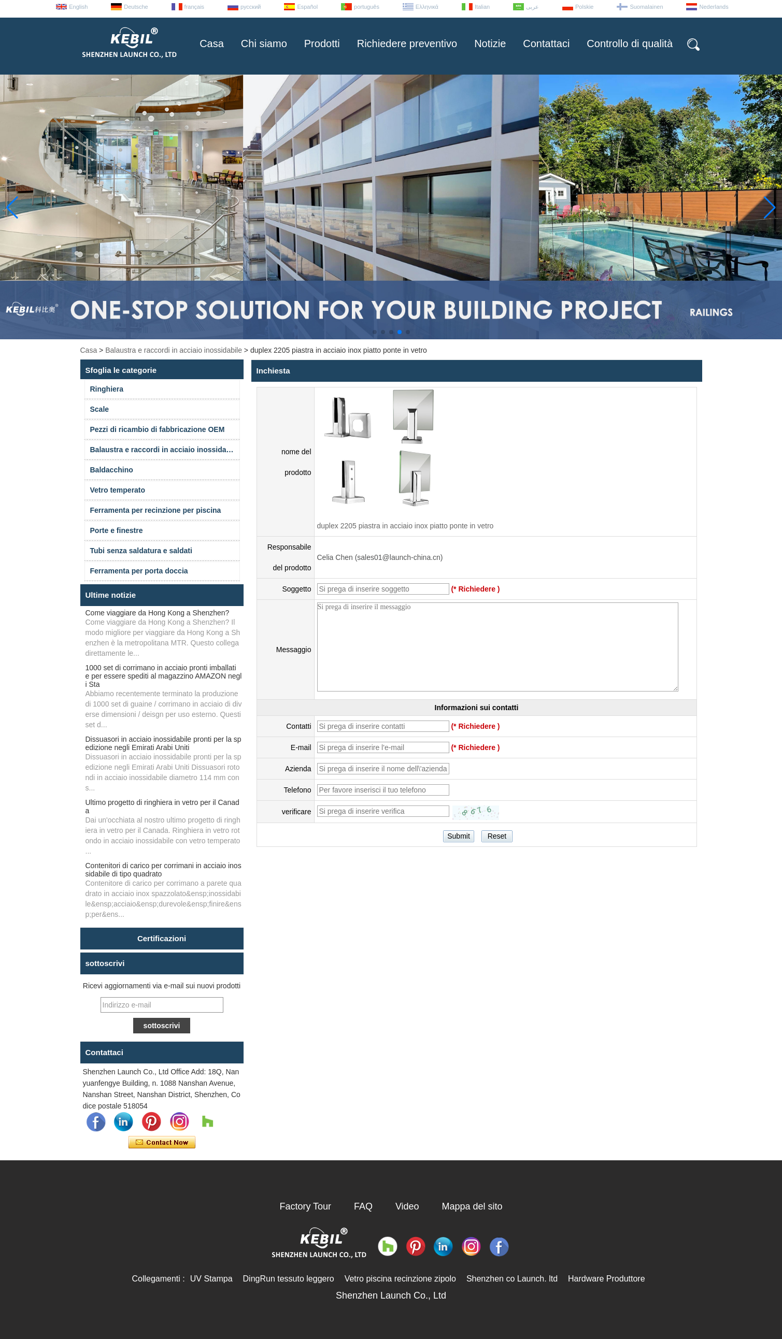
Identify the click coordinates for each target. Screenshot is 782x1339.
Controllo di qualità (630, 43)
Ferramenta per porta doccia (139, 571)
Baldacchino (111, 470)
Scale (99, 409)
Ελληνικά (427, 7)
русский (250, 7)
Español (307, 7)
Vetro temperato (118, 490)
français (194, 7)
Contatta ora (162, 1142)
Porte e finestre (116, 530)
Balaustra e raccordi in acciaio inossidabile (173, 350)
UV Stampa (211, 1278)
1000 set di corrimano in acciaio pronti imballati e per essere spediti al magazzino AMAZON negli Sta (164, 676)
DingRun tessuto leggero (288, 1278)
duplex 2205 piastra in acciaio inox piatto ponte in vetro (405, 526)
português (366, 7)
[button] (375, 332)
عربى (532, 7)
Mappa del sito (472, 1206)
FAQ (363, 1206)
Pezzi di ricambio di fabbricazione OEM (157, 429)
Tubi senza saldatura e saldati (141, 550)
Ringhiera (107, 389)
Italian (482, 7)
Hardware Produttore (606, 1278)
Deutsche (136, 7)
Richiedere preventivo (407, 43)
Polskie (584, 7)
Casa (212, 43)
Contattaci (546, 43)
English (78, 7)
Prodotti (322, 43)
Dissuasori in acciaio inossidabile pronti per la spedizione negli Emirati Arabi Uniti (163, 743)
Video (407, 1206)
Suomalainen (646, 7)
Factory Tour (305, 1206)
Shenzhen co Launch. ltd (512, 1278)
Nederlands (713, 7)
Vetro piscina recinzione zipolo (400, 1278)
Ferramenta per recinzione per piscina (155, 510)
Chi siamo (264, 43)
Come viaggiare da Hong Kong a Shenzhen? (158, 613)
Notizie (490, 43)
